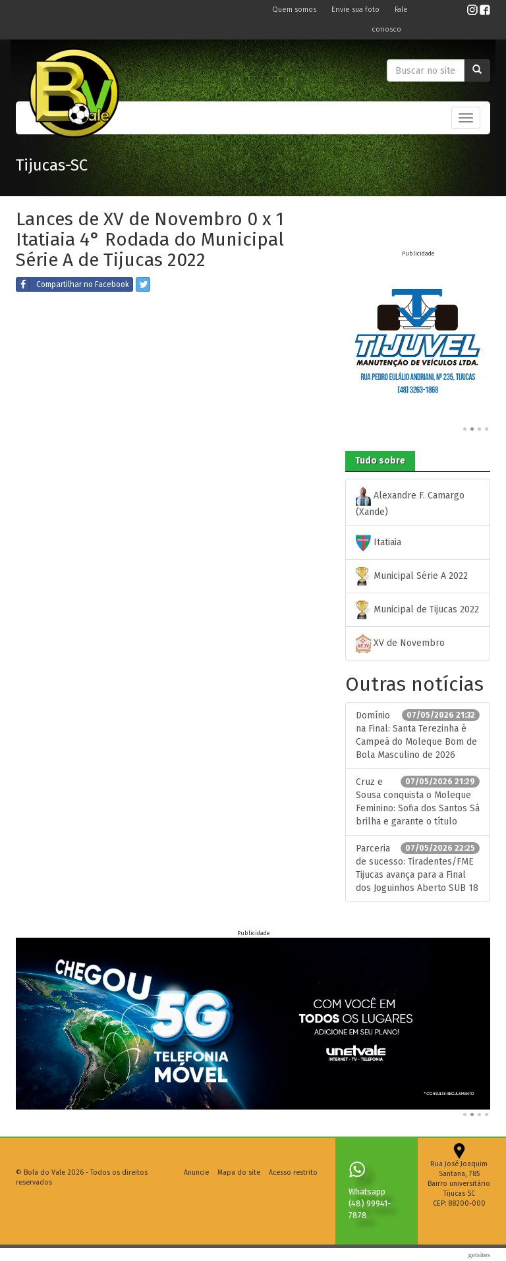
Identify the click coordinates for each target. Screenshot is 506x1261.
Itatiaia (378, 542)
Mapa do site (238, 1172)
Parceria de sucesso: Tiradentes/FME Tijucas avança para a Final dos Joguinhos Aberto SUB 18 (418, 868)
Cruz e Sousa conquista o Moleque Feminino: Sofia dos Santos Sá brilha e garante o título (418, 801)
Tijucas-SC (52, 165)
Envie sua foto (356, 9)
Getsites (479, 1254)
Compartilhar (72, 284)
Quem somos (295, 9)
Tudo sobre (380, 460)
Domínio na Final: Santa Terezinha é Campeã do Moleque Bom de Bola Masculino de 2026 (418, 735)
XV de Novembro (400, 643)
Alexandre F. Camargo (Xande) (410, 502)
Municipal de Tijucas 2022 (417, 610)
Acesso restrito (293, 1172)
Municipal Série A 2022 (412, 576)
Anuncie (196, 1172)
